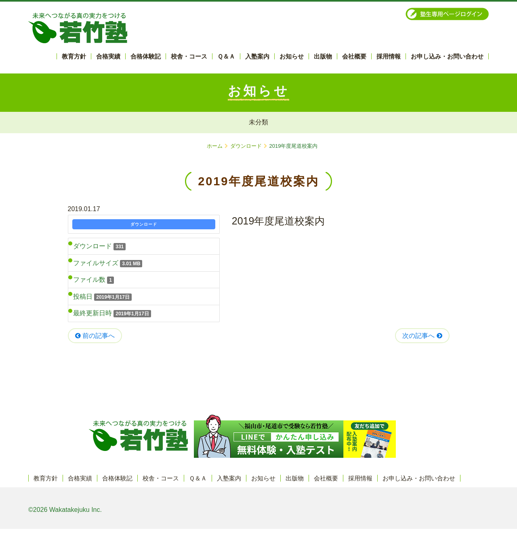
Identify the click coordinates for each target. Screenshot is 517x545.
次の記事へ (422, 335)
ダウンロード (246, 146)
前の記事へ (95, 335)
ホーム (215, 146)
